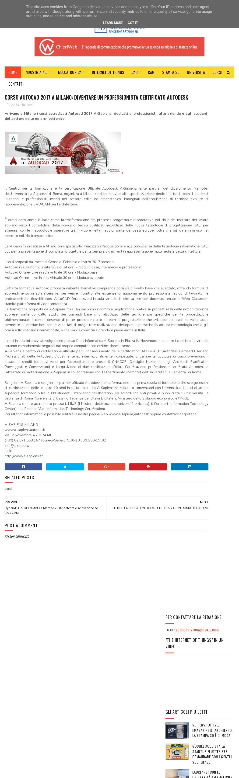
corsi (30, 117)
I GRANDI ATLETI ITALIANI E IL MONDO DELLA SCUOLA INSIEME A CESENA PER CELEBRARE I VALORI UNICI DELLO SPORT (197, 634)
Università (196, 75)
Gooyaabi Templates (68, 772)
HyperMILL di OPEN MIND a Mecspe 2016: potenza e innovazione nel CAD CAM (197, 304)
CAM (151, 75)
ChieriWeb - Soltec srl (99, 718)
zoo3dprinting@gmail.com (197, 112)
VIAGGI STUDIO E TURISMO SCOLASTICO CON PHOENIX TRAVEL (197, 674)
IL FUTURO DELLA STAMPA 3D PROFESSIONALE (211, 371)
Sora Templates (27, 772)
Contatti (15, 87)
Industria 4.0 (36, 75)
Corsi (217, 75)
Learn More (113, 23)
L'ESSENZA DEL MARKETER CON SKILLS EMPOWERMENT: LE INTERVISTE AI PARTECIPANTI (199, 646)
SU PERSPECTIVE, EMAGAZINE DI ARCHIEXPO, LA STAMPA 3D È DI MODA (212, 212)
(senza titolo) (204, 280)
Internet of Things (108, 75)
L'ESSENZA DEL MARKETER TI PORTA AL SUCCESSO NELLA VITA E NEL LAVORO (193, 655)
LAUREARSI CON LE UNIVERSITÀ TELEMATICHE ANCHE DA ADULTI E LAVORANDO (212, 262)
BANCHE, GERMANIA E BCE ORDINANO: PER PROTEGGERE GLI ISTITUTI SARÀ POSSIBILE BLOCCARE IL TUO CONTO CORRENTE (199, 400)
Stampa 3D (171, 75)
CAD (135, 75)
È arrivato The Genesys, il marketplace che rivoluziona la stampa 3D (212, 428)
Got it (133, 23)
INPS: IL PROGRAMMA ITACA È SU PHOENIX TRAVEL (195, 664)
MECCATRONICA (70, 75)
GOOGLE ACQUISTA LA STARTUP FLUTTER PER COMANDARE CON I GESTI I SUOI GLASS (212, 236)
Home (12, 75)
